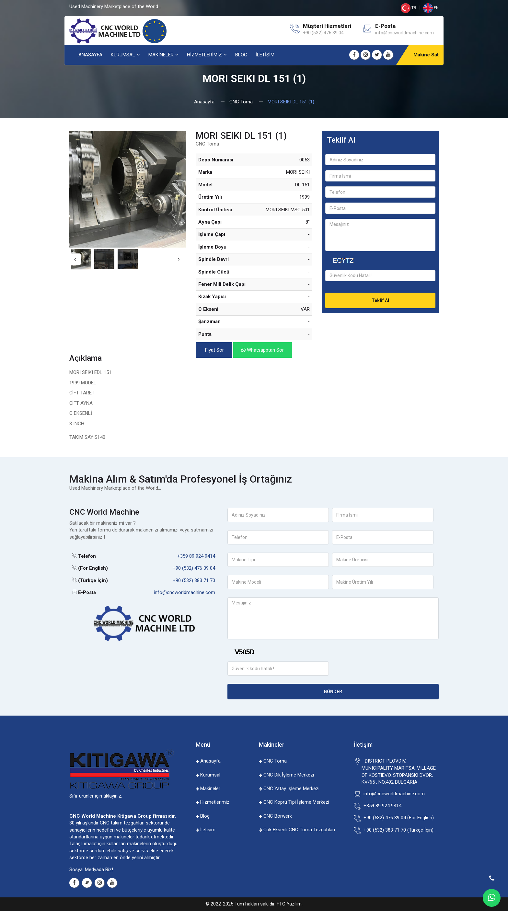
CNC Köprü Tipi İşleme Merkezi (294, 802)
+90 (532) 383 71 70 (194, 580)
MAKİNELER (161, 55)
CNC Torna (241, 102)
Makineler (208, 788)
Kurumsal (208, 775)
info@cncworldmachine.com (404, 32)
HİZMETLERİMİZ (204, 55)
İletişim (205, 830)
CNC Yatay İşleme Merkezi (289, 788)
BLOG (241, 55)
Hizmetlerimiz (212, 802)
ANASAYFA (90, 55)
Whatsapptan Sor (262, 350)
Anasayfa (204, 102)
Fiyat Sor (214, 350)
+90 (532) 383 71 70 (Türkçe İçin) (397, 830)
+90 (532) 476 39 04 (194, 568)
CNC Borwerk (275, 816)
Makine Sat (426, 55)
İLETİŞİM (265, 55)
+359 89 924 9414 (196, 556)
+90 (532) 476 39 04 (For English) (398, 818)
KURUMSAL (123, 55)
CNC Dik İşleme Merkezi (286, 775)
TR (408, 8)
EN (430, 8)
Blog (203, 816)
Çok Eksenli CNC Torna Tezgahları (297, 830)
